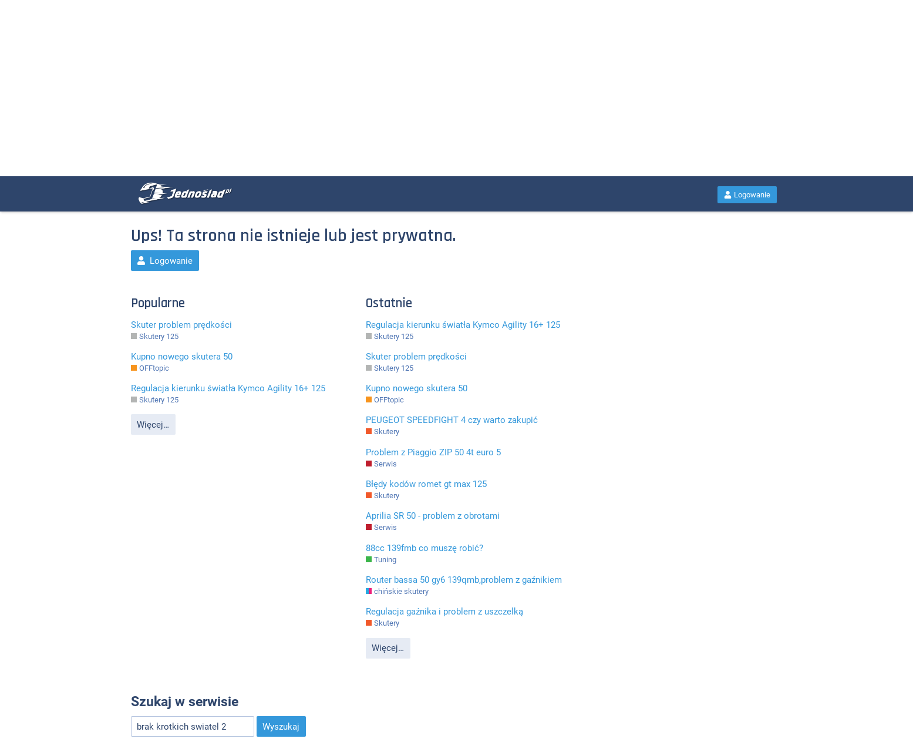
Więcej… (153, 424)
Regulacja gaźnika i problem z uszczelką (444, 611)
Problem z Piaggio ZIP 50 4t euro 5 (433, 452)
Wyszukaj (280, 726)
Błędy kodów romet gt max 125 (426, 484)
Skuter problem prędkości (181, 325)
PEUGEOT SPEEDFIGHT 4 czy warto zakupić (452, 420)
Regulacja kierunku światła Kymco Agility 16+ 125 (228, 388)
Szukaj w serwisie (184, 702)
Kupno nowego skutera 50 (182, 356)
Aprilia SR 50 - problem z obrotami (433, 516)
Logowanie (747, 194)
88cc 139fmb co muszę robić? (424, 548)
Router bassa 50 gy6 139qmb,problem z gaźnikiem (464, 580)
